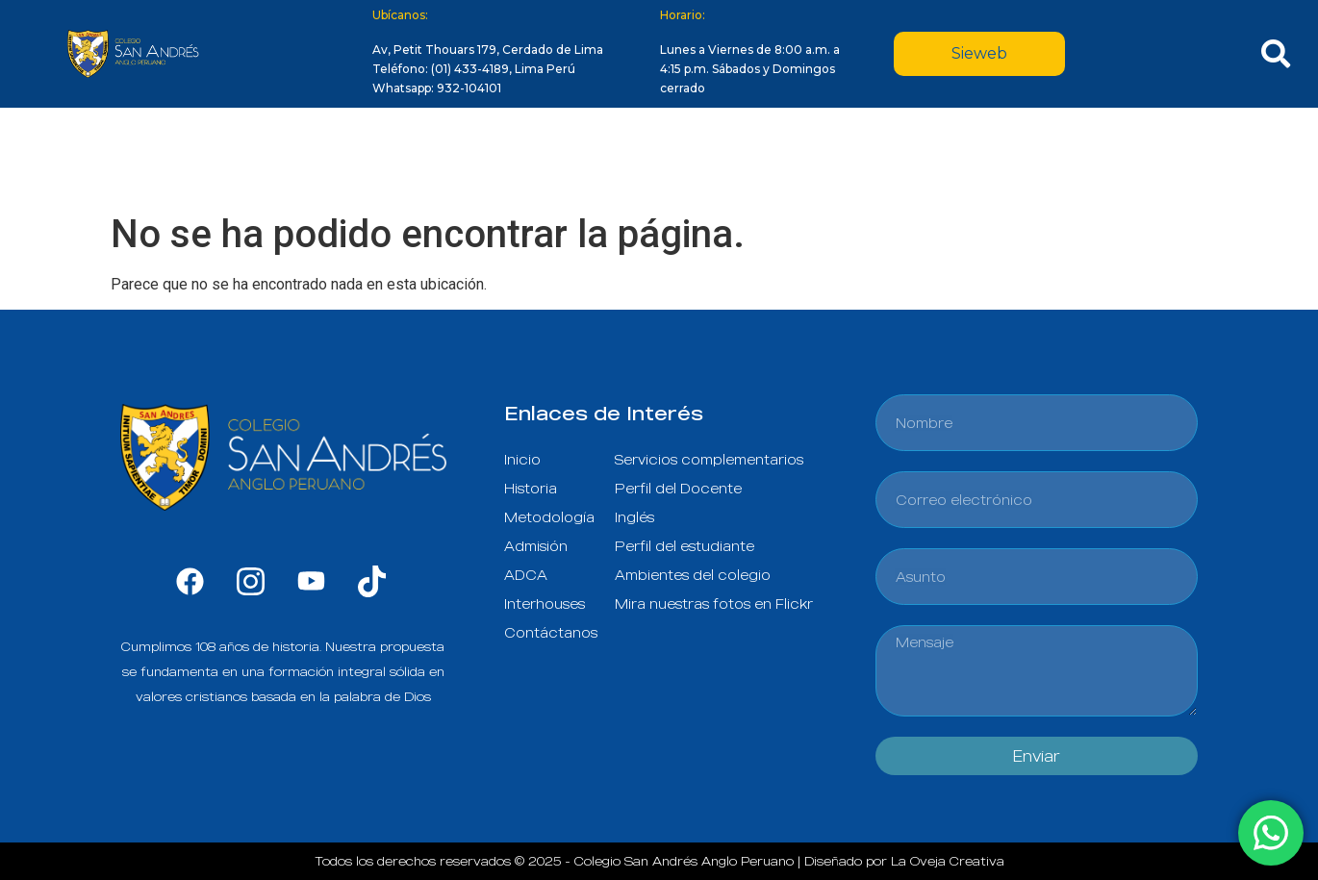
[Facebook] (190, 580)
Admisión (692, 155)
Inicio (220, 155)
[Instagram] (251, 580)
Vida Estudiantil (834, 155)
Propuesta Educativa (529, 155)
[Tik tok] (372, 580)
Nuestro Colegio (337, 155)
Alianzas (972, 155)
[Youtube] (311, 580)
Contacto (1082, 155)
